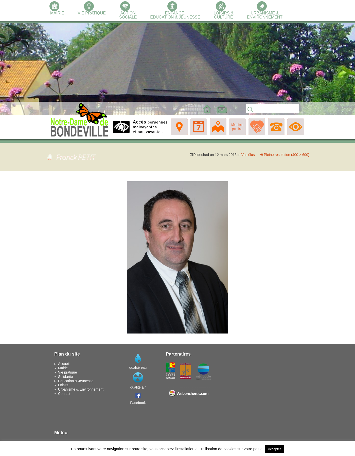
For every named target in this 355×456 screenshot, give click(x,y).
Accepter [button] (274, 449)
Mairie (63, 368)
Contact (64, 394)
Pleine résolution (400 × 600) (286, 155)
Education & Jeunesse (75, 381)
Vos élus (248, 155)
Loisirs (63, 385)
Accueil (63, 364)
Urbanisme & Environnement (80, 389)
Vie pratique (67, 372)
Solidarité (65, 377)
